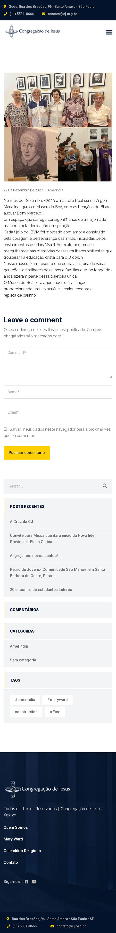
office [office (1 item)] (55, 712)
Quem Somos (16, 827)
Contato (11, 862)
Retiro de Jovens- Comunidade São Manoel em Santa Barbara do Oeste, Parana (57, 572)
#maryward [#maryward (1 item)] (57, 699)
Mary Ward (13, 839)
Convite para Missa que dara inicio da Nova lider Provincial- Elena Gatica (53, 538)
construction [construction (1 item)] (26, 712)
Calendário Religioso (22, 850)
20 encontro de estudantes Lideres (41, 589)
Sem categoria (23, 660)
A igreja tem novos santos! (34, 555)
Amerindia (55, 190)
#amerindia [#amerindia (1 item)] (25, 699)
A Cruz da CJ (21, 521)
